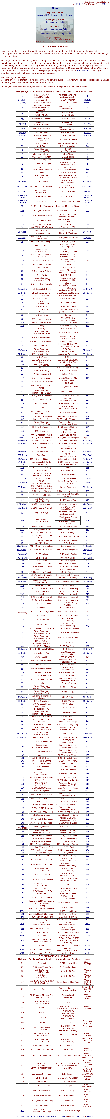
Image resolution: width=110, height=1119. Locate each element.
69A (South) (22, 546)
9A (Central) (22, 186)
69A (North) (22, 550)
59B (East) (22, 508)
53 (22, 447)
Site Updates (44, 33)
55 (22, 471)
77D (22, 616)
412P (22, 953)
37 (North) (22, 354)
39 (22, 361)
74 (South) (22, 578)
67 (22, 543)
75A (22, 604)
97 (22, 721)
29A (22, 312)
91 (22, 692)
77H (22, 620)
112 (22, 773)
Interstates (40, 15)
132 (22, 819)
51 (22, 423)
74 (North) (22, 582)
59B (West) (22, 504)
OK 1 (104, 4)
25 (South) (22, 289)
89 (22, 687)
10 (22, 206)
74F (22, 600)
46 (22, 387)
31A (22, 323)
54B (22, 468)
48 (22, 400)
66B (22, 540)
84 (22, 665)
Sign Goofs (66, 33)
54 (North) (22, 462)
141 (22, 839)
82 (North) (22, 653)
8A (22, 169)
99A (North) (22, 737)
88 (22, 683)
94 (22, 708)
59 (22, 495)
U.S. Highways (52, 15)
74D (22, 594)
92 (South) (22, 697)
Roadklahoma (83, 70)
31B (22, 326)
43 (22, 371)
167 (22, 902)
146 (22, 850)
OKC (77, 1116)
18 (22, 256)
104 (22, 758)
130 (22, 812)
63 (22, 513)
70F (22, 566)
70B (22, 561)
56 (22, 474)
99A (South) (22, 733)
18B (22, 264)
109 (22, 767)
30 (22, 315)
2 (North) (22, 103)
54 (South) (22, 459)
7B (22, 157)
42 (22, 368)
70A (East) (22, 558)
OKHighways (21, 1116)
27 (22, 299)
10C (22, 215)
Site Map (56, 33)
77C (22, 611)
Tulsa (62, 22)
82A (22, 657)
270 (22, 933)
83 (22, 661)
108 (22, 764)
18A (22, 261)
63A (22, 520)
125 (22, 801)
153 (22, 874)
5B (22, 143)
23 (22, 279)
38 (22, 357)
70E (22, 564)
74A (22, 586)
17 (22, 246)
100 (22, 746)
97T (22, 1111)
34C (22, 341)
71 (22, 569)
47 (22, 392)
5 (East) (22, 136)
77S (22, 626)
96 (22, 717)
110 (22, 769)
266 (22, 929)
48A (22, 404)
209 (22, 917)
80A (22, 646)
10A (22, 211)
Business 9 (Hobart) (22, 201)
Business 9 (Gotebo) (22, 196)
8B (22, 173)
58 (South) (22, 482)
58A (22, 491)
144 (22, 844)
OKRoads (89, 1116)
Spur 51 (22, 438)
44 (22, 374)
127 (22, 804)
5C (22, 146)
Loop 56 (22, 478)
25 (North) (22, 293)
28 (22, 303)
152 (22, 870)
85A (22, 673)
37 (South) (22, 350)
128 (22, 808)
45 (22, 382)
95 (22, 713)
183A (22, 911)
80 (22, 642)
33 (22, 332)
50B (22, 419)
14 (22, 227)
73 (22, 575)
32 (22, 329)
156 (22, 879)
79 (22, 637)
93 (22, 704)
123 (22, 799)
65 (22, 532)
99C (22, 741)
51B (22, 431)
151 (22, 865)
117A (22, 791)
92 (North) (22, 701)
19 (22, 267)
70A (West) (22, 554)
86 (22, 675)
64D (22, 530)
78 (22, 632)
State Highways (67, 15)
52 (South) (22, 441)
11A (22, 224)
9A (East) (22, 191)
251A (22, 920)
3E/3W (87, 119)
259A (22, 924)
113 (22, 777)
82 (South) (22, 649)
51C (22, 435)
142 (22, 841)
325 (22, 940)
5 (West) (22, 133)
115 (22, 780)
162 (22, 884)
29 (22, 309)
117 (22, 788)
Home (55, 8)
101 (22, 751)
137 (22, 836)
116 (22, 784)
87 (22, 679)
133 (22, 823)
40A (22, 365)
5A (22, 139)
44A (22, 378)
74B (22, 589)
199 (22, 914)
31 (22, 319)
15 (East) (22, 238)
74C (22, 591)
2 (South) (22, 100)
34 (22, 337)
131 (22, 815)
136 (22, 832)
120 (22, 795)
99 (22, 728)
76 (22, 608)
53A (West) (22, 451)
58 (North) (22, 487)
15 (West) (22, 232)
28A (22, 306)
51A (22, 427)
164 (22, 888)
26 (22, 296)
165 (22, 892)
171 (22, 907)
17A (22, 251)
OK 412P (79, 4)
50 (22, 412)
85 (22, 669)
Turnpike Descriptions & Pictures (55, 29)
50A (22, 416)
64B (22, 527)
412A (22, 945)
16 (22, 242)
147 (22, 853)
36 (22, 345)
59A (22, 500)
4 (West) (22, 124)
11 (22, 220)
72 (22, 572)
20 (22, 271)
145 (22, 847)
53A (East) (22, 455)
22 (22, 275)
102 (22, 755)
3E (22, 118)
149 (22, 856)
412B (22, 949)
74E (22, 597)
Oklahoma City (52, 22)
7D (22, 160)
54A (22, 465)
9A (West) (22, 181)
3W (22, 120)
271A (22, 935)
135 (22, 826)
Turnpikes (62, 1116)
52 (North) (22, 443)
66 (22, 536)
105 (22, 761)
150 (22, 860)
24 (22, 284)
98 (22, 725)
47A (22, 396)
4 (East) (22, 129)
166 (22, 897)
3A (22, 114)
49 (22, 407)
